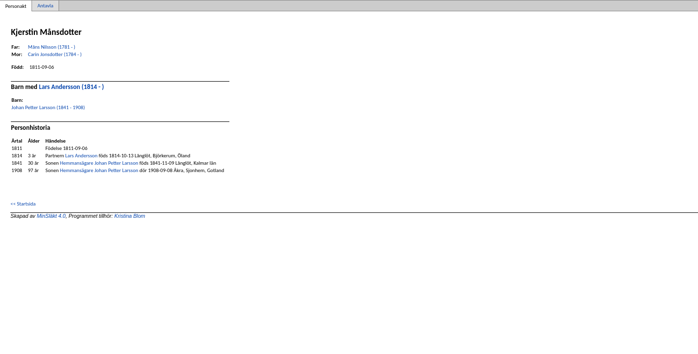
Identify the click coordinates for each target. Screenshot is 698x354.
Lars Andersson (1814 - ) (71, 87)
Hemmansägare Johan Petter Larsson (99, 163)
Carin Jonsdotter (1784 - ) (55, 54)
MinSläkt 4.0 (51, 216)
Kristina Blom (129, 216)
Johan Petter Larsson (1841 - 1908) (48, 107)
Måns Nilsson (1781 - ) (51, 47)
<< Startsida (22, 204)
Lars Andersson (81, 155)
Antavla (45, 5)
